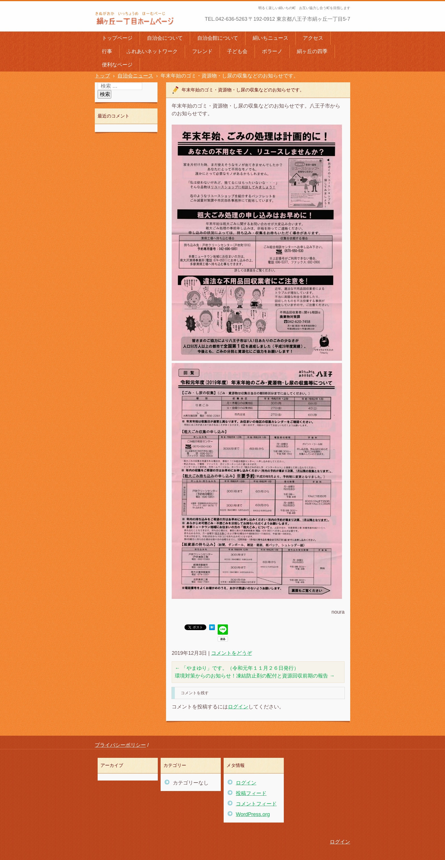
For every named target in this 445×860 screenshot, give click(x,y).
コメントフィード (256, 804)
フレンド (202, 51)
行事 (107, 51)
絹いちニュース (270, 38)
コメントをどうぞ (231, 653)
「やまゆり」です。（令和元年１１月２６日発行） (237, 668)
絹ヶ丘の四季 (312, 51)
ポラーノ (272, 51)
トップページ (117, 38)
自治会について (165, 38)
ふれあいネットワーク (152, 51)
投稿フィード (251, 793)
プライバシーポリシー (120, 745)
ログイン (238, 707)
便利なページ (117, 65)
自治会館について (217, 38)
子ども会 (237, 51)
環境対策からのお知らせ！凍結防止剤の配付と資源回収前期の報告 (255, 676)
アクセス (313, 38)
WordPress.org (253, 814)
